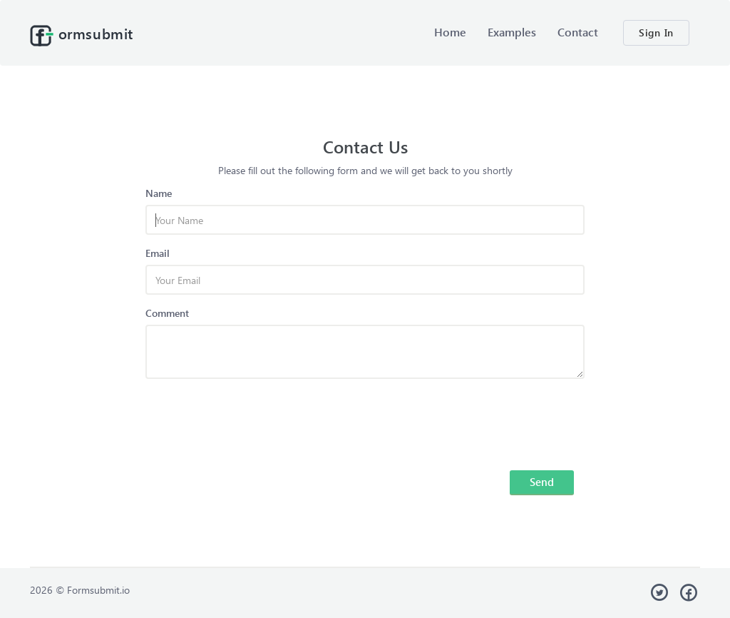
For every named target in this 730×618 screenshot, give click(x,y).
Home (450, 31)
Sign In (656, 32)
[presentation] (253, 417)
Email (157, 253)
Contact (577, 31)
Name (158, 193)
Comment (167, 313)
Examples (512, 31)
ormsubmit (81, 35)
